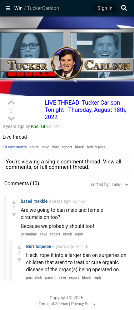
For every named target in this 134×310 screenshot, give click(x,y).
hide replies (96, 147)
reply (79, 234)
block (79, 147)
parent (50, 278)
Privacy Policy (83, 303)
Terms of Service (53, 303)
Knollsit (38, 126)
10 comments (15, 147)
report (67, 147)
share (34, 147)
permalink (29, 234)
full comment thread (64, 167)
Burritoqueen (39, 246)
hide (55, 147)
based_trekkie (35, 201)
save (45, 147)
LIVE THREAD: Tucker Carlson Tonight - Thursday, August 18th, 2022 (85, 109)
